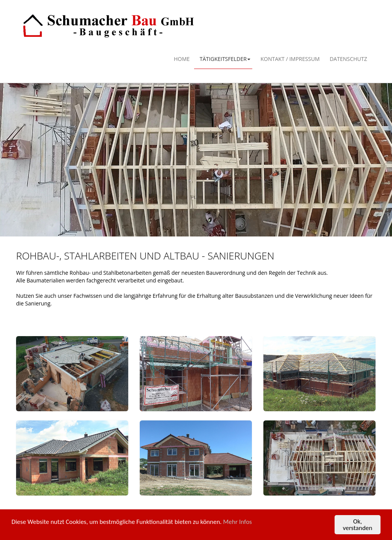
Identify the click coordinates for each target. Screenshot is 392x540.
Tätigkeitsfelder (225, 58)
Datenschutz (348, 58)
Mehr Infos (237, 522)
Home (182, 58)
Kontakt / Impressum (290, 58)
